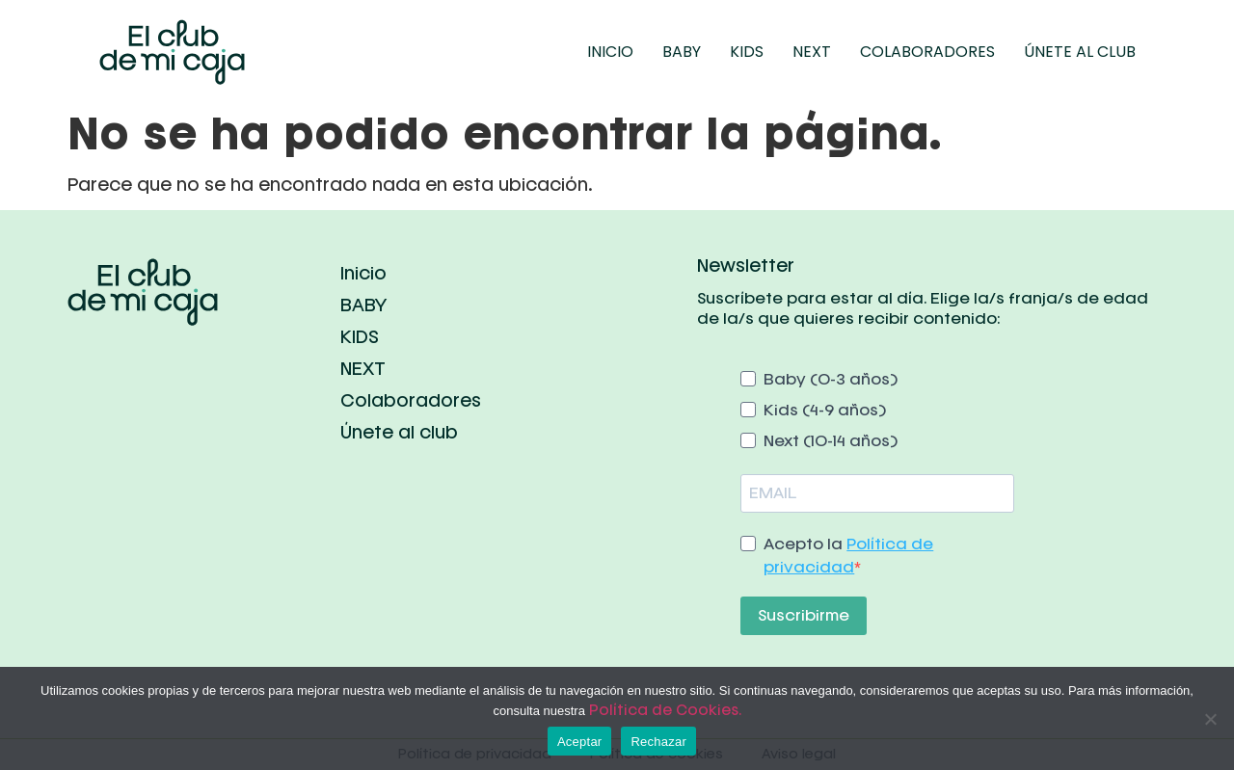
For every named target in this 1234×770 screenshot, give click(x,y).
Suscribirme (803, 615)
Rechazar (658, 741)
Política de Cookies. (665, 710)
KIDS (747, 51)
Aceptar (580, 741)
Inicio (610, 51)
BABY (681, 51)
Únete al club (1080, 51)
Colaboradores (927, 51)
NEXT (811, 51)
